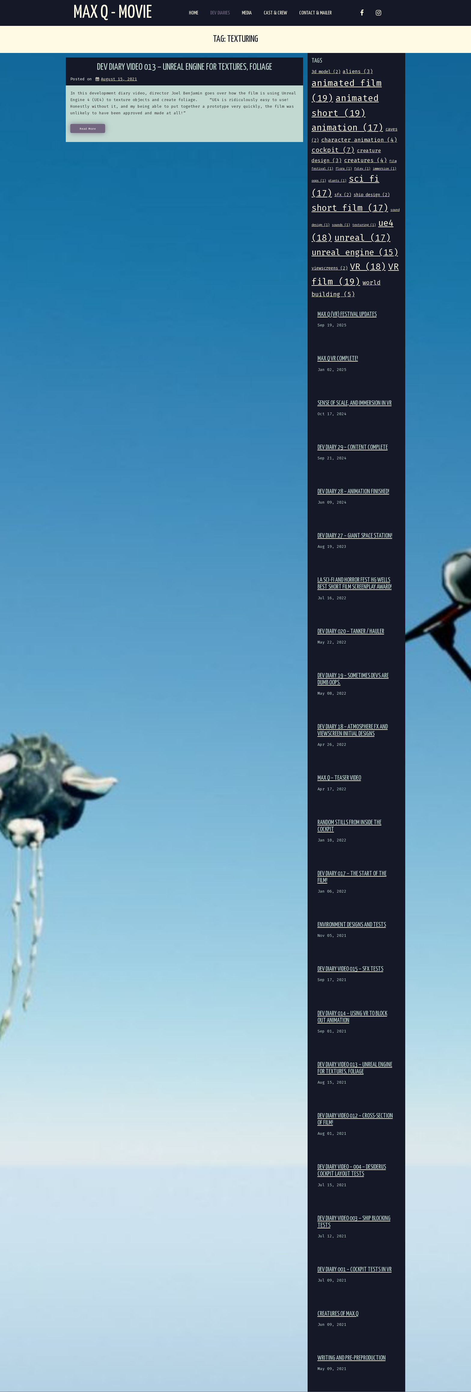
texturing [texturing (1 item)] (364, 225)
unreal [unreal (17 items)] (362, 238)
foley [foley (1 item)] (362, 169)
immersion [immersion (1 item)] (384, 169)
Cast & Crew (275, 13)
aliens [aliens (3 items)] (358, 71)
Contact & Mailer (315, 13)
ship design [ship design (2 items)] (372, 194)
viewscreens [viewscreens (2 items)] (329, 268)
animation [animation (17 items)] (347, 127)
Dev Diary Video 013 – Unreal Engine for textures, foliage (184, 67)
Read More (88, 129)
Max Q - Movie (112, 13)
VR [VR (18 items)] (368, 266)
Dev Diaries (220, 13)
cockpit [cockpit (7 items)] (332, 150)
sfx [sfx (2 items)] (342, 194)
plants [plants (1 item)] (337, 181)
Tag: (235, 39)
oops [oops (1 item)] (318, 181)
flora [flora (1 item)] (344, 169)
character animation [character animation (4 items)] (359, 140)
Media (247, 13)
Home (193, 13)
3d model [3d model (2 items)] (325, 71)
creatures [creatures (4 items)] (365, 160)
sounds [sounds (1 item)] (341, 225)
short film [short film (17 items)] (349, 208)
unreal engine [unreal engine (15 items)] (354, 252)
